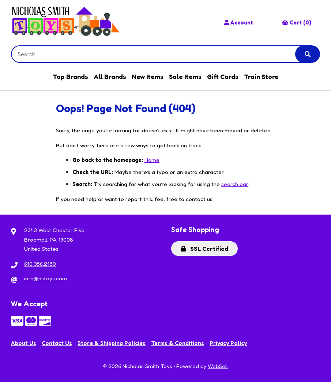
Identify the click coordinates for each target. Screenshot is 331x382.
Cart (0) (296, 22)
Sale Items (185, 76)
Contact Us (57, 343)
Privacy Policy (228, 343)
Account (238, 22)
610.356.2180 (40, 263)
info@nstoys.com (45, 278)
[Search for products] (159, 54)
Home (151, 159)
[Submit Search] (307, 54)
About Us (23, 343)
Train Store (261, 76)
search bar (234, 184)
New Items (147, 76)
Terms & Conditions (177, 343)
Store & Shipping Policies (112, 343)
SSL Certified (204, 248)
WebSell (218, 366)
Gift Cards (222, 76)
